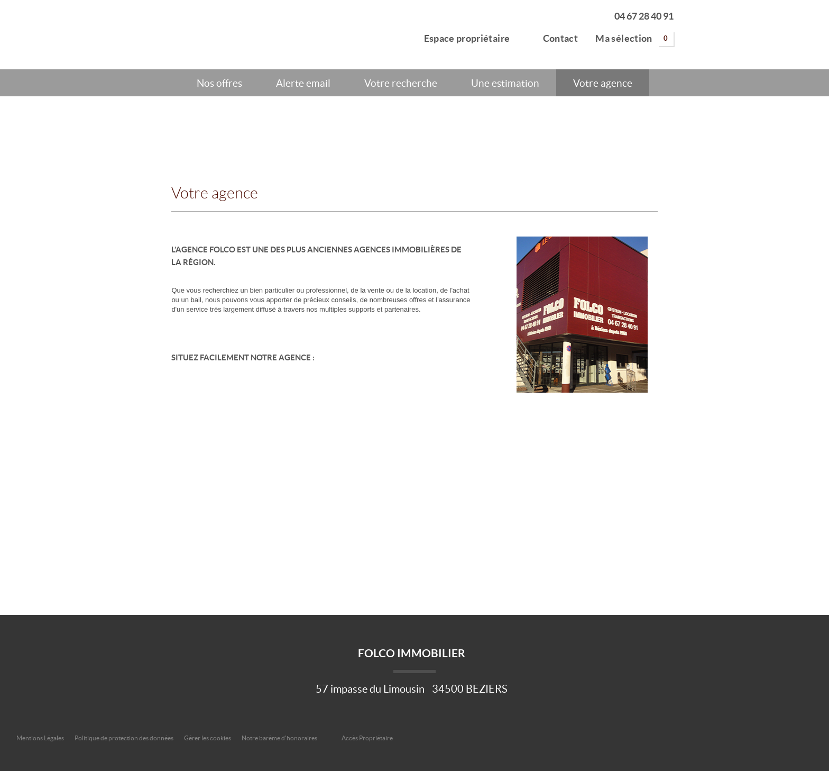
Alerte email (303, 83)
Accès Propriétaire (367, 737)
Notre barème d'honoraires (280, 737)
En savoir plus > (641, 238)
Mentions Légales (40, 737)
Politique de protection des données (124, 737)
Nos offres (219, 83)
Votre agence (602, 83)
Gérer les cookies (207, 737)
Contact (553, 37)
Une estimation (505, 83)
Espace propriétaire (460, 37)
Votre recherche (400, 83)
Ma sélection (634, 38)
